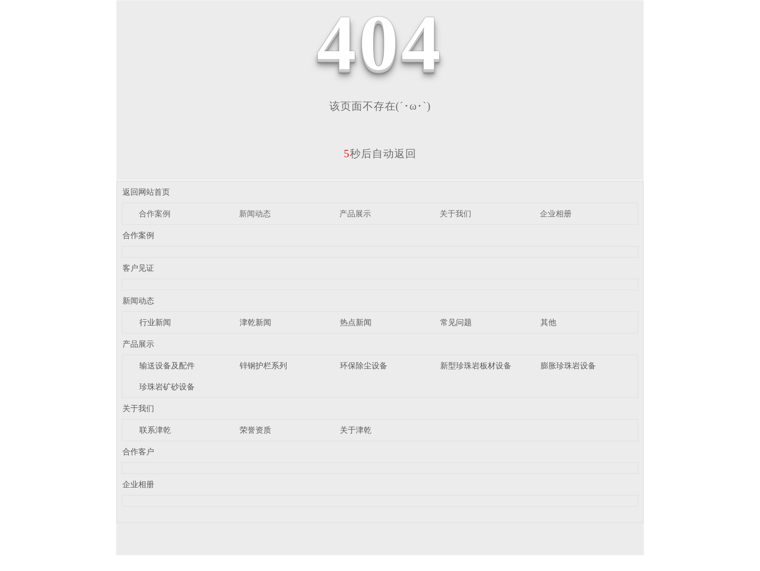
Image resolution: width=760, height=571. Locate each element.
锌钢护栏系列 (263, 365)
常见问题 (456, 322)
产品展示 (355, 214)
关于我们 (455, 214)
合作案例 (154, 214)
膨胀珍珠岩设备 (568, 365)
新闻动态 (255, 214)
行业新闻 (155, 322)
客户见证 (138, 268)
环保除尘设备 (363, 365)
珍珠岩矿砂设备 (167, 387)
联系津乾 (155, 430)
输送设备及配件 (167, 365)
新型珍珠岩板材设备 (475, 365)
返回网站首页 (146, 192)
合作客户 (138, 452)
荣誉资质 (255, 430)
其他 (548, 322)
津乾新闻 (255, 322)
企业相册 (556, 214)
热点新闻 (356, 322)
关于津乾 (356, 430)
